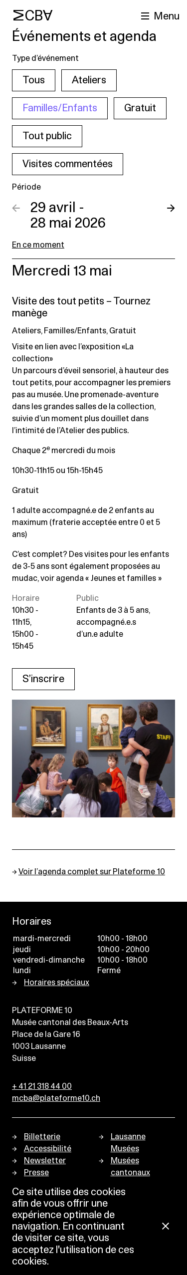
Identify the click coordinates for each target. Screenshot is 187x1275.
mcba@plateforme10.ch (56, 1098)
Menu (167, 16)
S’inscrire (43, 679)
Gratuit (140, 108)
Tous (33, 80)
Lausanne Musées (128, 1143)
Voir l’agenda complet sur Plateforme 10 (91, 872)
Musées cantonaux (130, 1167)
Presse (36, 1173)
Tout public (47, 136)
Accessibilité (47, 1149)
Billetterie (42, 1137)
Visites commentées (67, 164)
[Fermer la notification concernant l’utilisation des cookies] (165, 1227)
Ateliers (89, 80)
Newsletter (45, 1161)
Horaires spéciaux (56, 983)
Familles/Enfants (59, 108)
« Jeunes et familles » (123, 578)
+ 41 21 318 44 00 (42, 1086)
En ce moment (38, 245)
